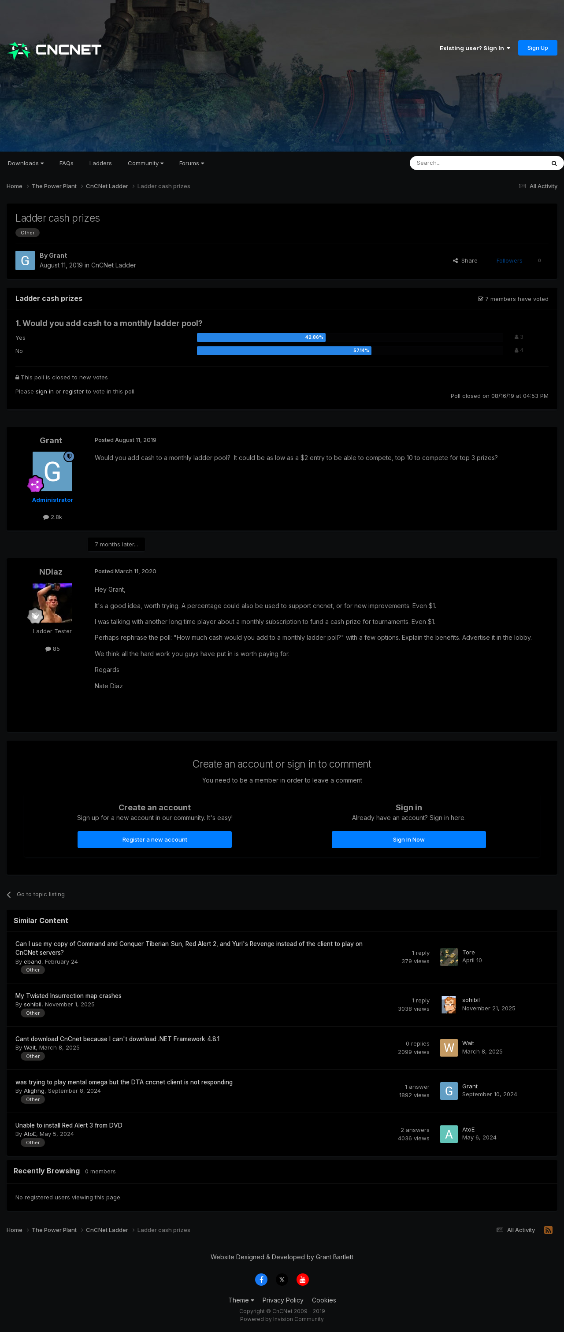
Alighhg (34, 1090)
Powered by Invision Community (282, 1319)
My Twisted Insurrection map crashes (68, 995)
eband (32, 961)
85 (52, 648)
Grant (58, 255)
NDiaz (51, 571)
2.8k (52, 516)
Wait (30, 1047)
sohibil (32, 1004)
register (73, 391)
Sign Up (537, 47)
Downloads (26, 163)
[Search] (455, 163)
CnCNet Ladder (113, 265)
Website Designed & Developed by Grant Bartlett (282, 1257)
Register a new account (154, 839)
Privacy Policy (283, 1300)
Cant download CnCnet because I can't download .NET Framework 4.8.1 (117, 1039)
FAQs (66, 163)
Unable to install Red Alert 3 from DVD (68, 1125)
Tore (468, 952)
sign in (45, 391)
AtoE (30, 1133)
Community (145, 163)
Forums (191, 163)
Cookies (324, 1300)
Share (465, 260)
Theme (241, 1300)
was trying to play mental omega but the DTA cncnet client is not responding (124, 1082)
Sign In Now (409, 839)
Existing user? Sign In (475, 48)
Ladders (100, 163)
